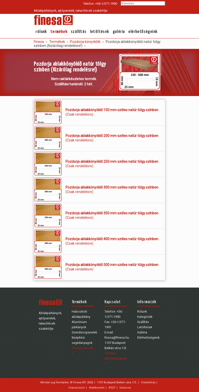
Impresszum (76, 387)
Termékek (58, 32)
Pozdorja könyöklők (84, 42)
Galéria (119, 32)
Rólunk (41, 32)
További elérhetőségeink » (115, 358)
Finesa (39, 42)
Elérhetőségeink (142, 32)
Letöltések (99, 32)
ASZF (111, 387)
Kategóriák (144, 317)
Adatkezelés (96, 387)
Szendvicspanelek (84, 332)
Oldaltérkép (148, 382)
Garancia (125, 387)
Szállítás (79, 32)
